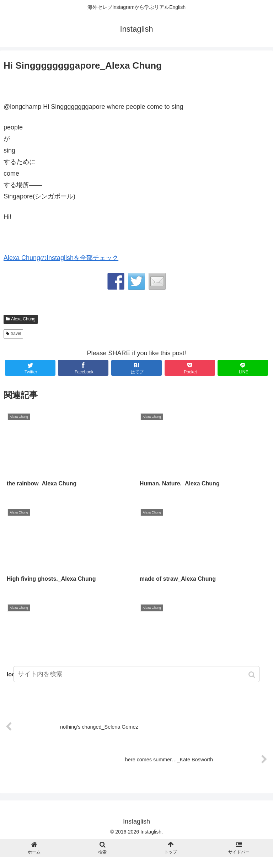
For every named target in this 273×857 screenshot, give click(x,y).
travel (16, 333)
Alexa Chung (23, 318)
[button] (252, 674)
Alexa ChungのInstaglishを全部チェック (61, 257)
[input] (136, 674)
